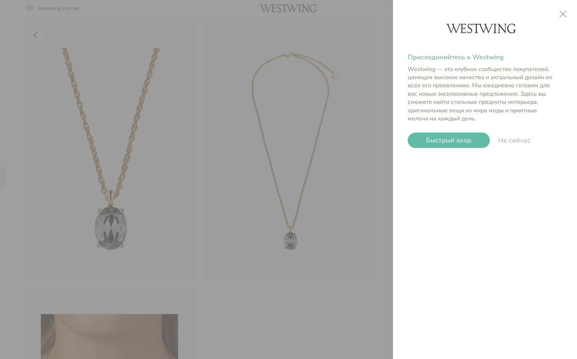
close (563, 14)
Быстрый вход (448, 140)
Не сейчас (514, 140)
